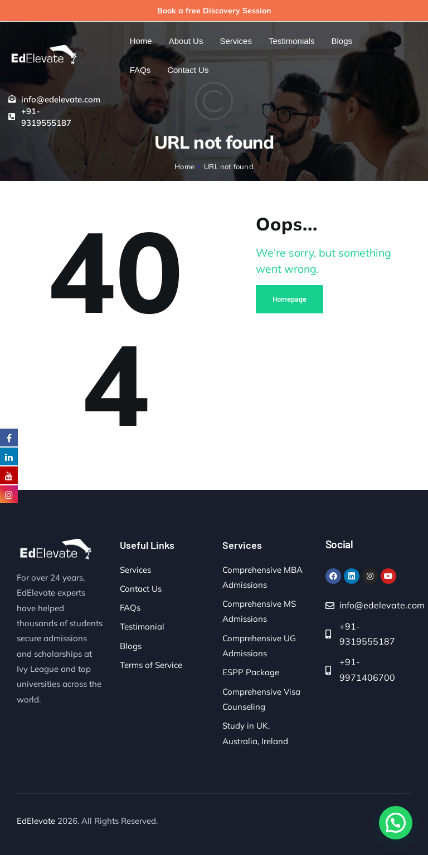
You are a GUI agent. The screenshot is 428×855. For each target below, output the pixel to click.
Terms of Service (151, 665)
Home (184, 166)
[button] (395, 822)
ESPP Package (250, 672)
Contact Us (141, 588)
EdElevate (36, 820)
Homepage (290, 298)
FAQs (130, 607)
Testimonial (142, 626)
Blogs (131, 646)
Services (135, 569)
